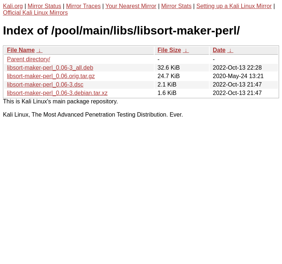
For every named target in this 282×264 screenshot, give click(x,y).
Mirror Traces (83, 6)
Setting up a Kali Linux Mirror (234, 6)
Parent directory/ (28, 59)
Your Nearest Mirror (130, 6)
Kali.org (13, 6)
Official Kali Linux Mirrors (35, 13)
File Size (169, 50)
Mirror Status (44, 6)
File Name (21, 50)
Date (219, 50)
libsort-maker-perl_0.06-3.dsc (45, 84)
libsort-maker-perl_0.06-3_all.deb (50, 68)
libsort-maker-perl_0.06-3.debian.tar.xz (57, 93)
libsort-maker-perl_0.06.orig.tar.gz (51, 76)
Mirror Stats (176, 6)
